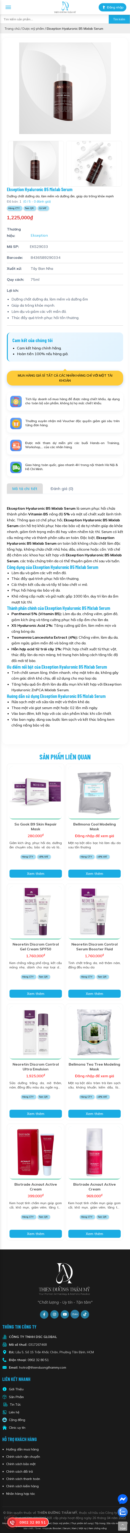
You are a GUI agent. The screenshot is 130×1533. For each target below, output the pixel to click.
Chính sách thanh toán (23, 1479)
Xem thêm (35, 873)
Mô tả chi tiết (24, 488)
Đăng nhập (112, 7)
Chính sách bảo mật (20, 1464)
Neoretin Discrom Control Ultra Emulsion (36, 1066)
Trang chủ (12, 29)
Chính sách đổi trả (19, 1471)
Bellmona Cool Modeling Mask (94, 826)
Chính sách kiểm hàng (22, 1486)
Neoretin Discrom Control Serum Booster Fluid (94, 946)
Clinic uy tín (17, 1428)
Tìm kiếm (119, 19)
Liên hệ (14, 1412)
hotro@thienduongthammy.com (42, 1367)
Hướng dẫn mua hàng (22, 1449)
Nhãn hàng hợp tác (20, 1494)
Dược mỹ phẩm (33, 29)
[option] (65, 88)
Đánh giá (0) (62, 488)
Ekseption (39, 235)
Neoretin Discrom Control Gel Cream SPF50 (36, 946)
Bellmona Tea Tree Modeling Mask (94, 1066)
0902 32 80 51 (38, 1360)
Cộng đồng (17, 1420)
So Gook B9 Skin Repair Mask (35, 826)
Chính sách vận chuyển (23, 1457)
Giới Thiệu (16, 1389)
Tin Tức (15, 1404)
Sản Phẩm (16, 1397)
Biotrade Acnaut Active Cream (35, 1186)
